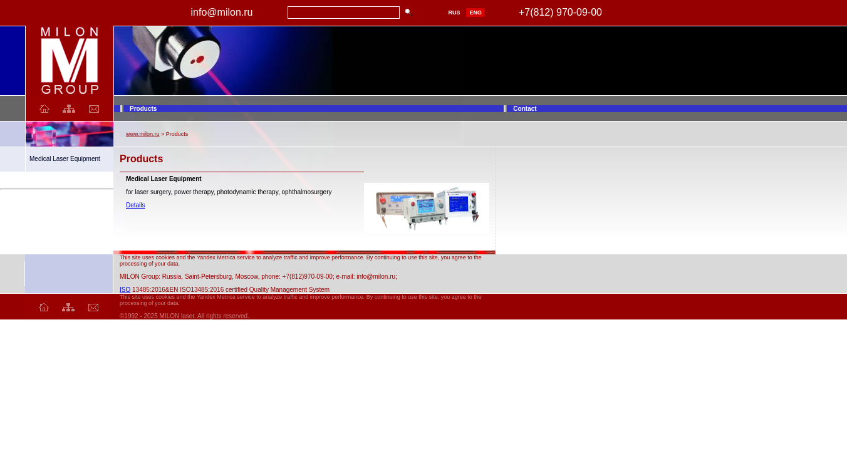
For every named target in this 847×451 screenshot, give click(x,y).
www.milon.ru (143, 134)
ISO (125, 289)
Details (135, 205)
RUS (454, 12)
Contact (524, 108)
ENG (475, 12)
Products (143, 108)
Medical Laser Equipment (64, 158)
